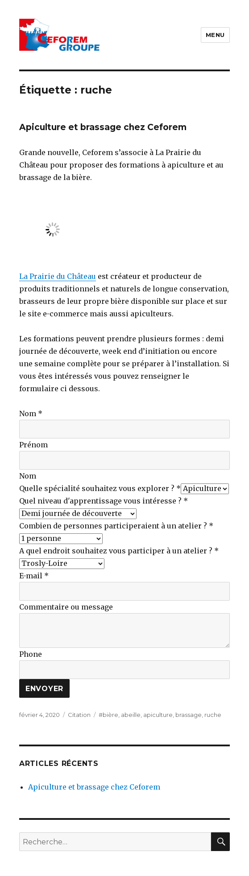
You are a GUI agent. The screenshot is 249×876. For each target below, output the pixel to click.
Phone (30, 654)
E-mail (34, 575)
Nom (30, 413)
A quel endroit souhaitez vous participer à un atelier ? (119, 550)
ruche (212, 714)
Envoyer (44, 688)
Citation (79, 714)
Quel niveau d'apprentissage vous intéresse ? (103, 500)
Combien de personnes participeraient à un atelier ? (116, 525)
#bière (108, 714)
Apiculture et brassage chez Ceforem (103, 127)
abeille (131, 714)
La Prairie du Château (57, 276)
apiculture (158, 714)
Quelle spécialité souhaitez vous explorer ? (100, 488)
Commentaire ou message (66, 606)
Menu (215, 34)
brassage (188, 714)
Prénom (33, 444)
